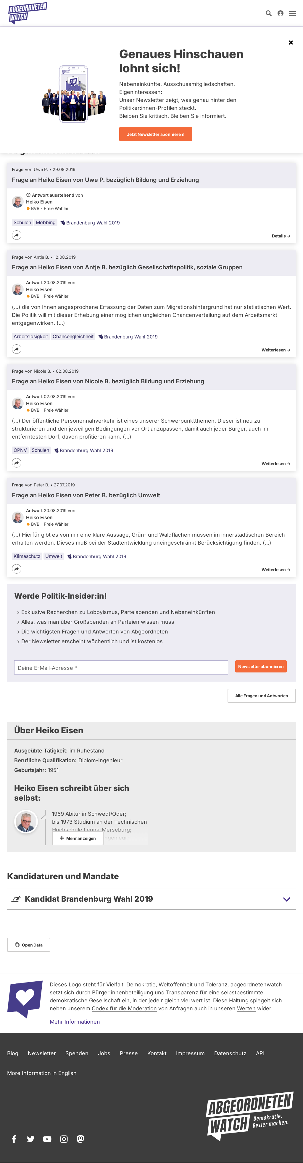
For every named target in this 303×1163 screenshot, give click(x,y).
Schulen (22, 222)
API (260, 1053)
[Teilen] (16, 235)
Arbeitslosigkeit (31, 336)
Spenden (76, 1053)
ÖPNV (20, 450)
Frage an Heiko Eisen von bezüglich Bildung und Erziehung (105, 179)
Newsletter (42, 1053)
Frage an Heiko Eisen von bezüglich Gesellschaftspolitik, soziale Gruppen (127, 267)
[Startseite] (28, 13)
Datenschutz (230, 1053)
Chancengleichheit (73, 336)
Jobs (104, 1053)
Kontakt (157, 1053)
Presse (129, 1053)
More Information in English (42, 1073)
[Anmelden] (280, 13)
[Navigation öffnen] (292, 13)
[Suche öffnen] (268, 13)
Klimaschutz (27, 556)
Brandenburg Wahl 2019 (90, 222)
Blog (12, 1053)
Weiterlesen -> (276, 349)
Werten (246, 1008)
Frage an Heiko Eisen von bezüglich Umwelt (86, 495)
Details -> (281, 235)
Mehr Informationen (75, 1022)
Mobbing (46, 222)
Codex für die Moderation (124, 1008)
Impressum (190, 1053)
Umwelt (53, 556)
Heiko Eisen (39, 202)
